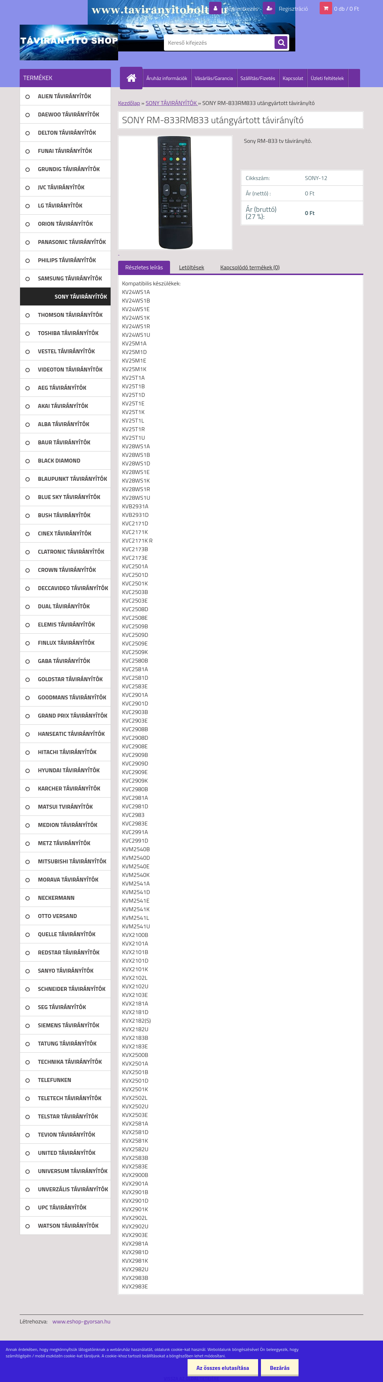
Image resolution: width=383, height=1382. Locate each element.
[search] (281, 43)
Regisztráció (292, 8)
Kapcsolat (293, 78)
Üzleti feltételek (327, 78)
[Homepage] (134, 78)
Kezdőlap (129, 103)
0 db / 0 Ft (346, 8)
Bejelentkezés (241, 8)
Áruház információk (166, 78)
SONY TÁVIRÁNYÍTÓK (172, 103)
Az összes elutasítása (223, 1367)
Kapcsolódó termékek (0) (250, 267)
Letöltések (191, 267)
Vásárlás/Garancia (214, 78)
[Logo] (69, 42)
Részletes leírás (144, 267)
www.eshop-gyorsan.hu (82, 1321)
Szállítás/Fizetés (258, 78)
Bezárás (280, 1367)
